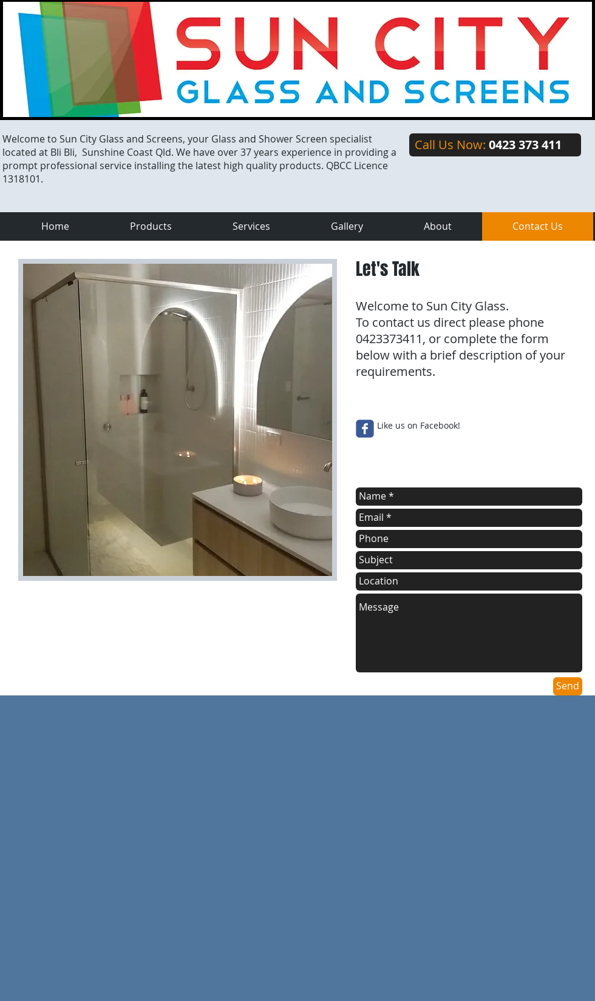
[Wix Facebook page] (365, 429)
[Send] (567, 686)
